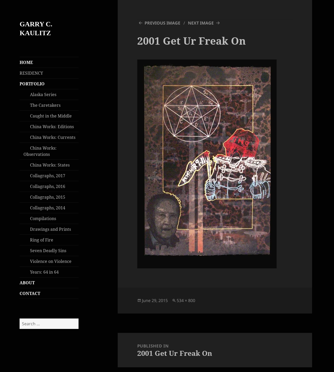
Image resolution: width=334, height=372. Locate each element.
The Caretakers (45, 105)
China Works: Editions (52, 126)
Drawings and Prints (50, 229)
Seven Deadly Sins (48, 250)
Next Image (201, 23)
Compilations (43, 218)
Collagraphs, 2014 (47, 208)
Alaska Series (43, 94)
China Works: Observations (40, 151)
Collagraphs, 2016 (47, 186)
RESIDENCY (31, 73)
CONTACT (30, 293)
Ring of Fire (41, 240)
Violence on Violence (50, 261)
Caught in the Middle (51, 116)
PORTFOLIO (32, 84)
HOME (26, 62)
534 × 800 (186, 300)
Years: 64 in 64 (44, 272)
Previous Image (162, 23)
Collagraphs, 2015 (47, 197)
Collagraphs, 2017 (47, 176)
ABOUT (27, 283)
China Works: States (50, 165)
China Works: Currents (52, 137)
